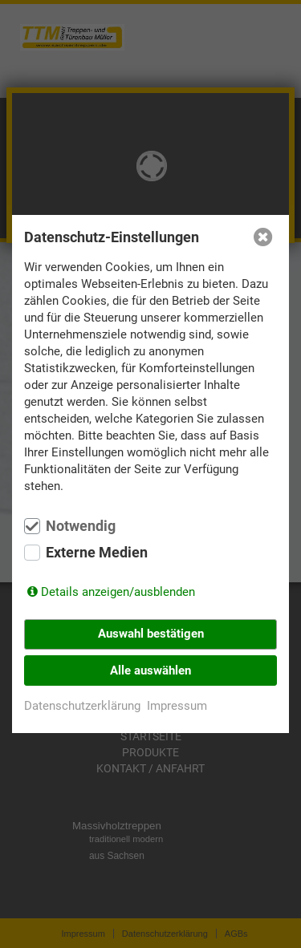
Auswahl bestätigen (151, 633)
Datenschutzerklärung (82, 706)
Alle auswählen (150, 670)
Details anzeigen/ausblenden (118, 592)
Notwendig (81, 526)
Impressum (177, 706)
